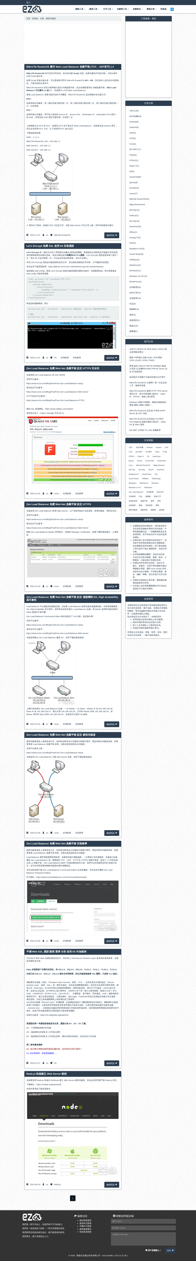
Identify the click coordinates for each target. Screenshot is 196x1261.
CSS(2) (132, 138)
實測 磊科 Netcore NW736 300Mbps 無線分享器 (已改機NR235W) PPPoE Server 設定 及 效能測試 (148, 369)
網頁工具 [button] (94, 9)
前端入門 (157, 496)
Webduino (132, 483)
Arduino (159, 447)
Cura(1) (132, 144)
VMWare (145, 479)
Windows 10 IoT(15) (138, 276)
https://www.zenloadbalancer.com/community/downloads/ (61, 877)
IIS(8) (131, 171)
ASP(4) (132, 133)
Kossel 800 (149, 461)
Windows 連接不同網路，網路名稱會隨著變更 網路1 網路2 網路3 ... (147, 403)
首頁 (28, 18)
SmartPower (146, 474)
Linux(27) (133, 193)
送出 (170, 1250)
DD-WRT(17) (135, 149)
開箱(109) (133, 326)
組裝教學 (132, 505)
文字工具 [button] (108, 9)
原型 (159, 501)
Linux (56, 493)
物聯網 (148, 496)
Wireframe (148, 487)
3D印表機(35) (135, 116)
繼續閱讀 (111, 235)
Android (149, 447)
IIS (55, 357)
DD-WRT (138, 452)
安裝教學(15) (135, 298)
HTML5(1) (133, 160)
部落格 (35, 18)
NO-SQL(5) (134, 221)
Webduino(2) (135, 265)
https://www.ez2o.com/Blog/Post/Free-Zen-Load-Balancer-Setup (54, 383)
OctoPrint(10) (135, 226)
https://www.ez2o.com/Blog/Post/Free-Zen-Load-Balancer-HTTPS (55, 400)
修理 (152, 501)
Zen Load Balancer (136, 492)
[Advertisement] (72, 42)
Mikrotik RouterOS (62, 235)
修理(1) (132, 315)
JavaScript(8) (135, 177)
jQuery (131, 461)
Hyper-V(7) (134, 166)
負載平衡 (144, 501)
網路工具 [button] (80, 9)
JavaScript (156, 456)
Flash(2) (133, 155)
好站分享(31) (135, 292)
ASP (166, 447)
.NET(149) (134, 111)
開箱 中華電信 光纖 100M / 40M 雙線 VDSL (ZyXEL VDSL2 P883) (145, 358)
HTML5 (131, 456)
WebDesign (156, 479)
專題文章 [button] (151, 9)
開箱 (140, 505)
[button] (172, 9)
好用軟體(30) (135, 287)
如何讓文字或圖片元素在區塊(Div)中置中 (147, 377)
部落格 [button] (164, 9)
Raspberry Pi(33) (136, 248)
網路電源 (144, 510)
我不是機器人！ (154, 1250)
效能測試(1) (134, 320)
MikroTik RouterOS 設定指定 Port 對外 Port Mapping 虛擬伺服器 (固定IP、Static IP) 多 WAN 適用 (147, 422)
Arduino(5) (134, 127)
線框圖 (161, 510)
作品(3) (132, 304)
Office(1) (133, 232)
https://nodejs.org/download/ (48, 1084)
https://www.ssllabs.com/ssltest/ (59, 409)
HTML (165, 452)
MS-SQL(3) (134, 210)
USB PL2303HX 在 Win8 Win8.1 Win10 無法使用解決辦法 (148, 350)
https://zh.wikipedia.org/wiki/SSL (54, 1015)
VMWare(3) (134, 259)
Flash (157, 452)
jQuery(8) (133, 182)
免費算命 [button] (138, 9)
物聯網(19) (134, 309)
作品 (140, 496)
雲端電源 (149, 505)
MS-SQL (132, 470)
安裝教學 (77, 357)
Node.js (57, 1184)
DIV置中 (149, 452)
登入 (28, 2)
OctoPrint (160, 470)
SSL (156, 474)
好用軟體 (65, 357)
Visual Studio (134, 479)
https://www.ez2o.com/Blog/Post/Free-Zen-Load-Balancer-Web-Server (57, 392)
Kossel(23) (134, 188)
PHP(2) (132, 243)
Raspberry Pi (134, 474)
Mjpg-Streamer (159, 465)
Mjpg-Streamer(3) (137, 204)
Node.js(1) (134, 215)
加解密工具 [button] (123, 9)
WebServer (144, 483)
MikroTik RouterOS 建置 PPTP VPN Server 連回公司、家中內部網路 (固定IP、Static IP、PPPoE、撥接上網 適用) (148, 394)
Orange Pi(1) (135, 237)
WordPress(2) (135, 281)
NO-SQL (142, 470)
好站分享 (160, 492)
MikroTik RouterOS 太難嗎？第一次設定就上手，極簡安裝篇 (148, 384)
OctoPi (151, 470)
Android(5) (134, 122)
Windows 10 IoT (135, 487)
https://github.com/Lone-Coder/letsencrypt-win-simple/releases (76, 266)
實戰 (157, 505)
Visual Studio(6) (136, 254)
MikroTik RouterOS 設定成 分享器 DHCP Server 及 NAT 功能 (147, 411)
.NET (131, 447)
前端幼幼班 (133, 501)
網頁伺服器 (51, 18)
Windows (155, 483)
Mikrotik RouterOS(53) (139, 199)
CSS (130, 452)
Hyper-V (141, 456)
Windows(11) (135, 270)
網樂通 (153, 510)
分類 (42, 18)
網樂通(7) (133, 331)
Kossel (139, 461)
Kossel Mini (161, 461)
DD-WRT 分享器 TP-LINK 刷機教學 (145, 430)
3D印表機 (139, 447)
